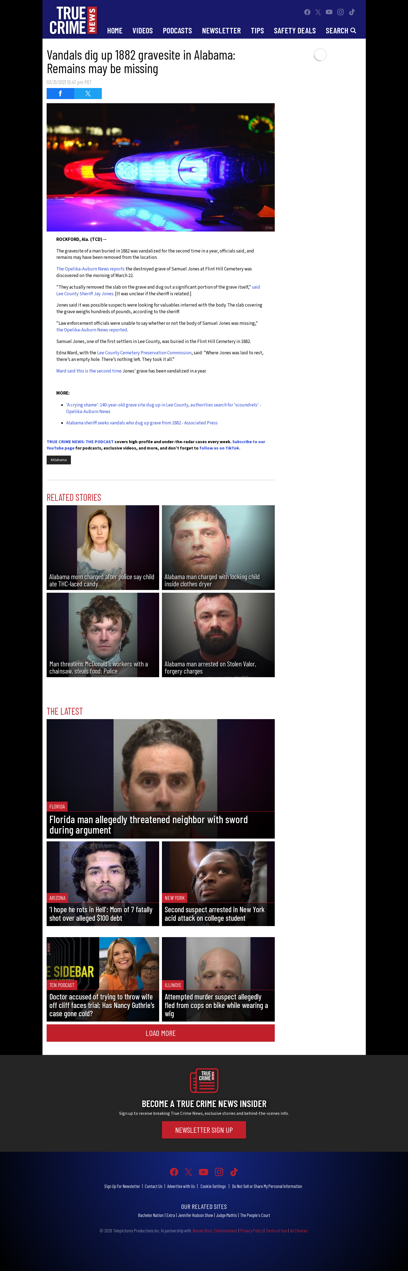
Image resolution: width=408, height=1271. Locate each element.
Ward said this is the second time (89, 371)
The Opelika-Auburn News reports (91, 269)
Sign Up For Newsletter (122, 1186)
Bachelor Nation (151, 1215)
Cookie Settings (213, 1186)
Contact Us (153, 1186)
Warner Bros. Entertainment (214, 1230)
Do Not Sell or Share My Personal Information (267, 1186)
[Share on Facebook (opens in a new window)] (60, 93)
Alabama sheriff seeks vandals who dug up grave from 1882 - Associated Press (142, 423)
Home (114, 30)
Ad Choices (299, 1230)
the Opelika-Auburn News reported (91, 330)
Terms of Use (276, 1230)
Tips (257, 30)
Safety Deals (295, 30)
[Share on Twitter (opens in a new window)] (88, 93)
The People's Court (255, 1215)
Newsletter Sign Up (204, 1129)
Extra (171, 1215)
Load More (161, 1033)
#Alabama (59, 460)
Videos (142, 30)
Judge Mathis (226, 1215)
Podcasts (177, 30)
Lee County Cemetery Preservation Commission (144, 353)
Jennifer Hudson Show (195, 1215)
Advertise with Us (181, 1186)
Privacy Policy (251, 1230)
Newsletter (221, 30)
